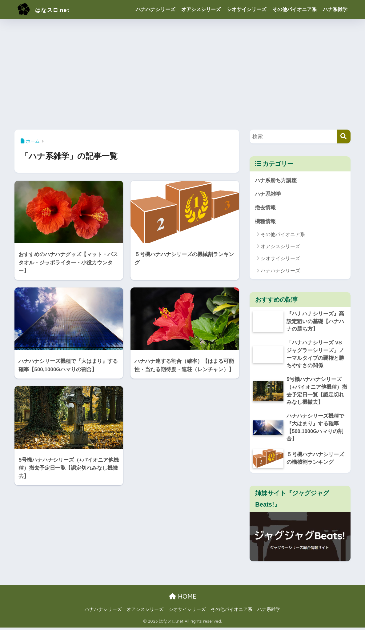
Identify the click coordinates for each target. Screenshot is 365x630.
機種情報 (265, 222)
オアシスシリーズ (201, 9)
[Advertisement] (182, 73)
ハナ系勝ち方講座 (276, 180)
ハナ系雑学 (335, 9)
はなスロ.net (48, 9)
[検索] (344, 136)
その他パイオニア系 (294, 9)
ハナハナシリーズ (155, 9)
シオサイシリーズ (246, 9)
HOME (182, 599)
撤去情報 (265, 208)
